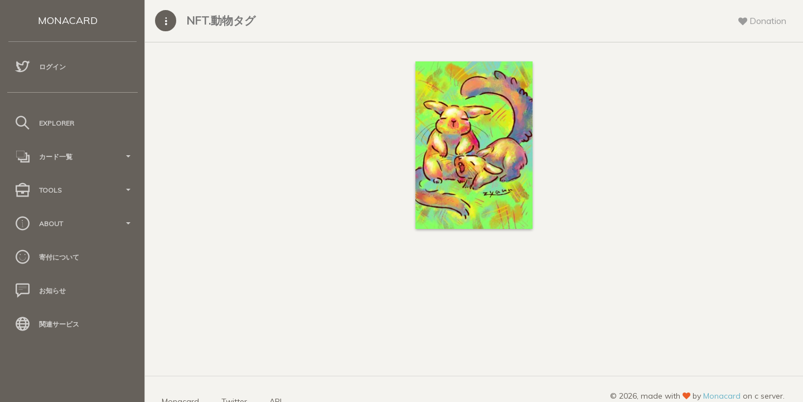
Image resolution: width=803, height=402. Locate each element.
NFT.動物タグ (220, 20)
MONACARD (68, 20)
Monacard (722, 396)
